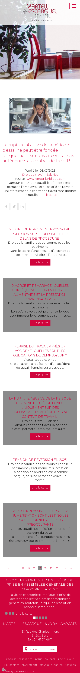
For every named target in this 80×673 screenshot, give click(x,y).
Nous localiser (42, 649)
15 (29, 568)
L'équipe (11, 659)
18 (45, 568)
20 (57, 568)
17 (40, 568)
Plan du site (30, 665)
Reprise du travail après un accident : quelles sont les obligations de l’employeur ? (40, 350)
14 (23, 568)
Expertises (25, 659)
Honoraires (11, 665)
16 (34, 568)
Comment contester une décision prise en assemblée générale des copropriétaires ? (40, 584)
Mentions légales (51, 665)
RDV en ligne (66, 659)
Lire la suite (48, 194)
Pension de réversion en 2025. (40, 460)
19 (51, 568)
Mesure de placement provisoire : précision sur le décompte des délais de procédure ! (40, 233)
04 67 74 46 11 (43, 639)
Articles (70, 665)
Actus (38, 659)
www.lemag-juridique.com (46, 178)
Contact (50, 659)
